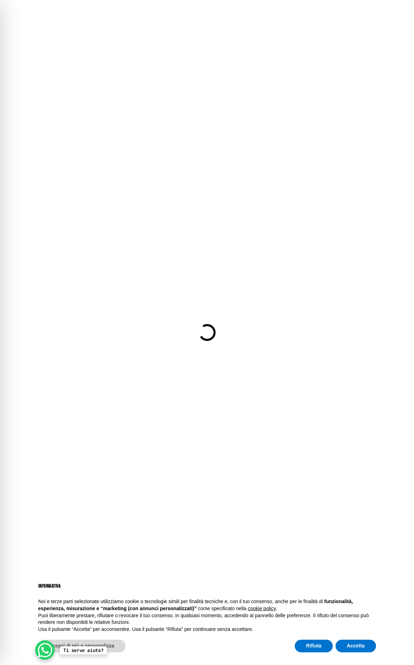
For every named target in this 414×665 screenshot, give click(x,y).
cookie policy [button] (261, 608)
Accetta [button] (356, 645)
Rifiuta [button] (313, 645)
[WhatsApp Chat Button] (45, 650)
